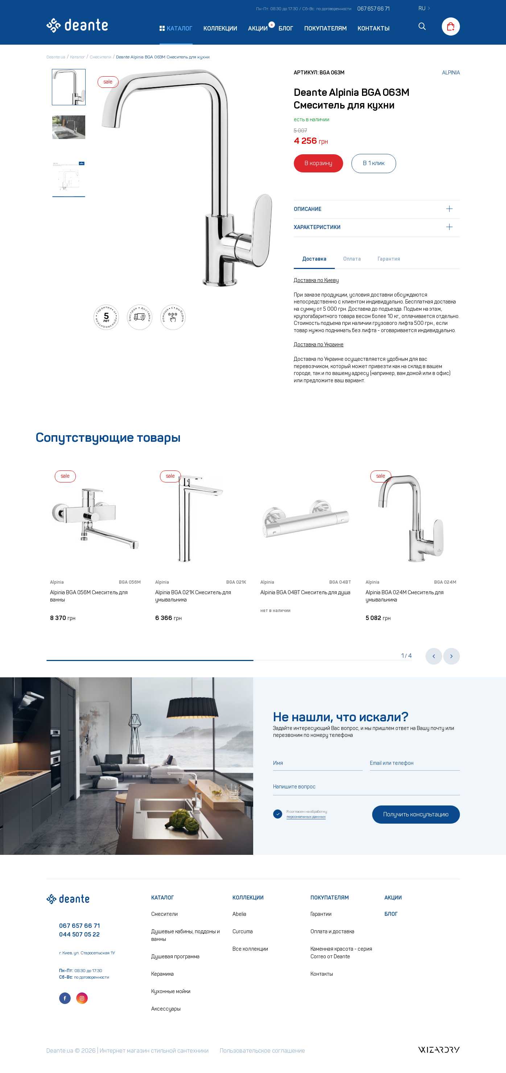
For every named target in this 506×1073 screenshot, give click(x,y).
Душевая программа (175, 957)
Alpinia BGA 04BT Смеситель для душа (305, 592)
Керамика (162, 974)
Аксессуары (166, 1009)
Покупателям (325, 28)
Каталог (162, 898)
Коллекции (220, 28)
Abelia (239, 914)
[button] (433, 656)
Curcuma (243, 932)
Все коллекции (250, 949)
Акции (258, 28)
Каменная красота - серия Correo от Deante (341, 953)
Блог (286, 28)
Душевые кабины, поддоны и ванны (185, 935)
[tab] (314, 260)
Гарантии (321, 914)
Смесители (164, 914)
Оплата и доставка (332, 932)
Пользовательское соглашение (262, 1050)
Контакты (374, 28)
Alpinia (451, 73)
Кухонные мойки (170, 991)
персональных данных (306, 817)
